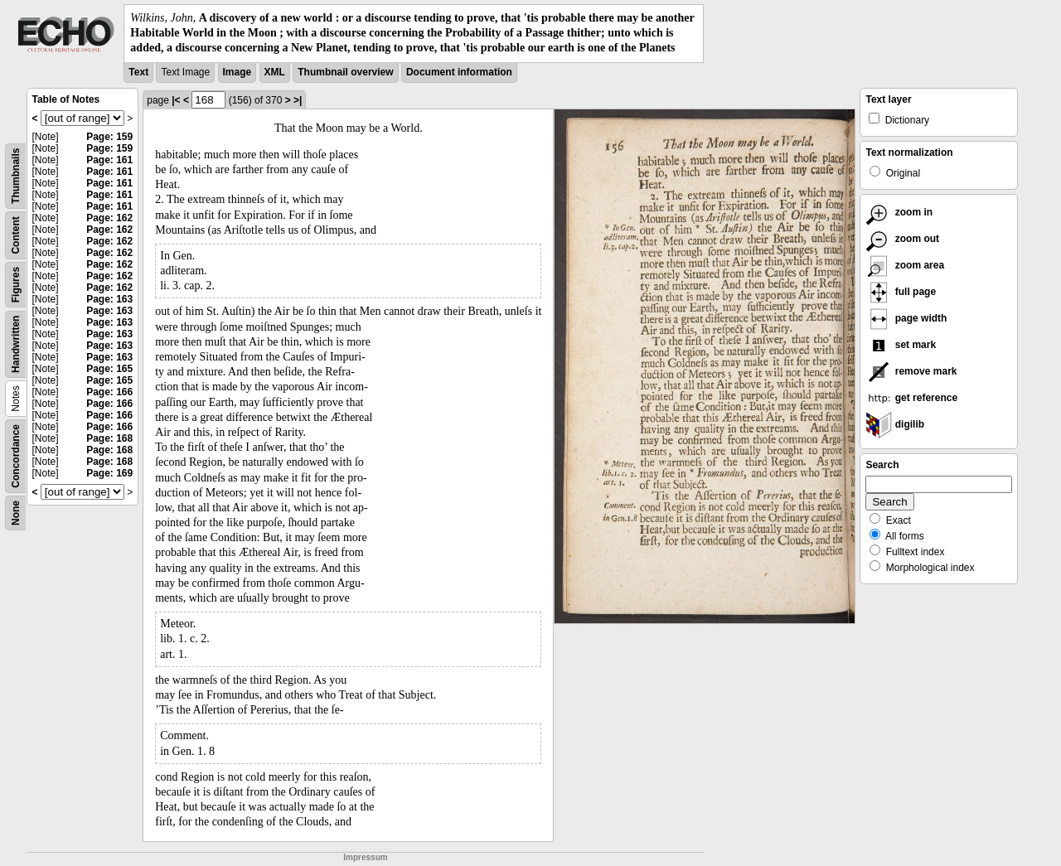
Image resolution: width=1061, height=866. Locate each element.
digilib (894, 424)
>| (297, 100)
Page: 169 (109, 473)
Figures (16, 284)
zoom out (902, 238)
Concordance (16, 456)
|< (176, 100)
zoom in (899, 212)
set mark (900, 345)
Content (16, 235)
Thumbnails (16, 175)
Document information (459, 72)
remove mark (911, 371)
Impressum (365, 857)
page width (906, 318)
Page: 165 (109, 369)
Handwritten (16, 343)
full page (900, 292)
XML (274, 72)
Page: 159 (109, 137)
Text (138, 72)
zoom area (904, 265)
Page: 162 (109, 218)
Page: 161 (109, 160)
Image (237, 72)
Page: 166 (109, 392)
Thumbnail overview (345, 72)
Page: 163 (109, 299)
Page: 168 (109, 438)
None (16, 513)
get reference (911, 398)
